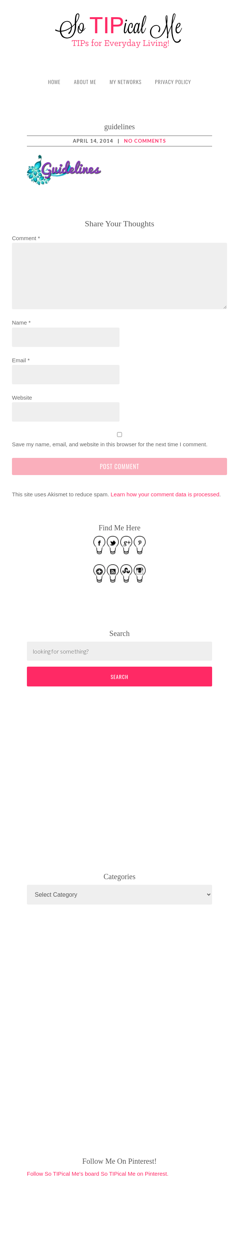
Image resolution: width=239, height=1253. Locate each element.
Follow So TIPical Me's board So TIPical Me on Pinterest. (97, 1173)
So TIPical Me (119, 30)
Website (22, 397)
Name (21, 322)
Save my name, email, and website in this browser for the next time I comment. (110, 444)
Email (21, 360)
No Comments (145, 141)
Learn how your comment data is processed (165, 494)
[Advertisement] (83, 778)
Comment (26, 238)
